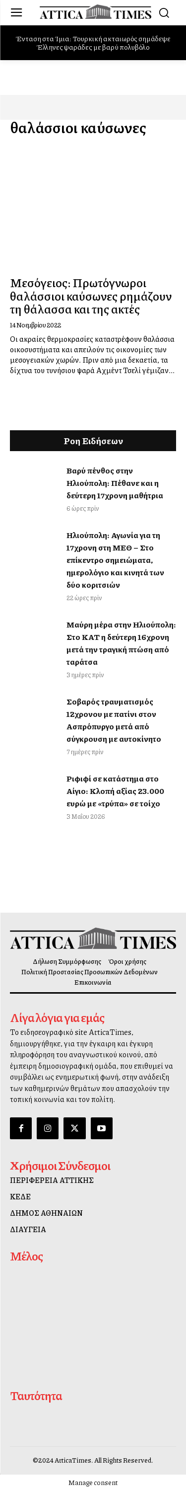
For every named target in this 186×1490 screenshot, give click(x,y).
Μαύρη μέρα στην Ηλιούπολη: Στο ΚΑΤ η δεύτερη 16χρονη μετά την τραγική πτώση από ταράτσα (121, 643)
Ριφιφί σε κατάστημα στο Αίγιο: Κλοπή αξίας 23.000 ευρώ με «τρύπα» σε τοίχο (115, 791)
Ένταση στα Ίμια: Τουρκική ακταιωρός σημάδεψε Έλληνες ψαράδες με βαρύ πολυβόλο (93, 42)
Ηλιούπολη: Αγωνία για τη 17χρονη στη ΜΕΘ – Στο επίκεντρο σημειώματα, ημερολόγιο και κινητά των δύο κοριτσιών (115, 559)
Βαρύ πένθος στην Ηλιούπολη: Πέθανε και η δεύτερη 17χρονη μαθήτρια (114, 483)
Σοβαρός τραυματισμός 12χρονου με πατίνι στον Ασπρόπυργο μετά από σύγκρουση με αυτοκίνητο (113, 720)
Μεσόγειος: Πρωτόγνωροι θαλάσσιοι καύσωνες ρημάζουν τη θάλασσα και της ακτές (91, 295)
